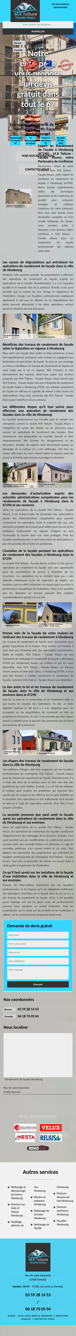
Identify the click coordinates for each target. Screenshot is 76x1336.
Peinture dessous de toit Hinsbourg (65, 1197)
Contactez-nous (44, 1319)
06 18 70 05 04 (37, 49)
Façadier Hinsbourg (62, 1222)
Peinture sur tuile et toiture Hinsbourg (18, 1210)
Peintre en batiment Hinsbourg (40, 1200)
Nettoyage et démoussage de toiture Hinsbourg (18, 1192)
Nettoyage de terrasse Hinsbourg (41, 1214)
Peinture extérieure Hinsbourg (63, 1210)
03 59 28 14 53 (37, 42)
